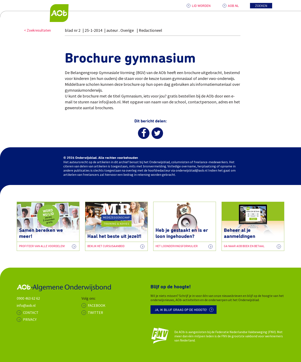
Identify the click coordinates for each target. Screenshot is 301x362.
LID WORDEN (201, 6)
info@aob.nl (26, 305)
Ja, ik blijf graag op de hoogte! (181, 310)
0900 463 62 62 (28, 298)
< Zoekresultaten (37, 30)
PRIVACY (30, 319)
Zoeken (261, 6)
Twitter (95, 312)
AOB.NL (233, 6)
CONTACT (30, 312)
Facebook (96, 305)
